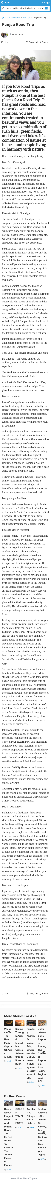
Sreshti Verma (13, 1169)
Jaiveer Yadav (35, 1127)
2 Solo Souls (23, 1127)
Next (44, 1053)
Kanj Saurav (12, 1061)
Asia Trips (26, 18)
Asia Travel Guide (13, 18)
